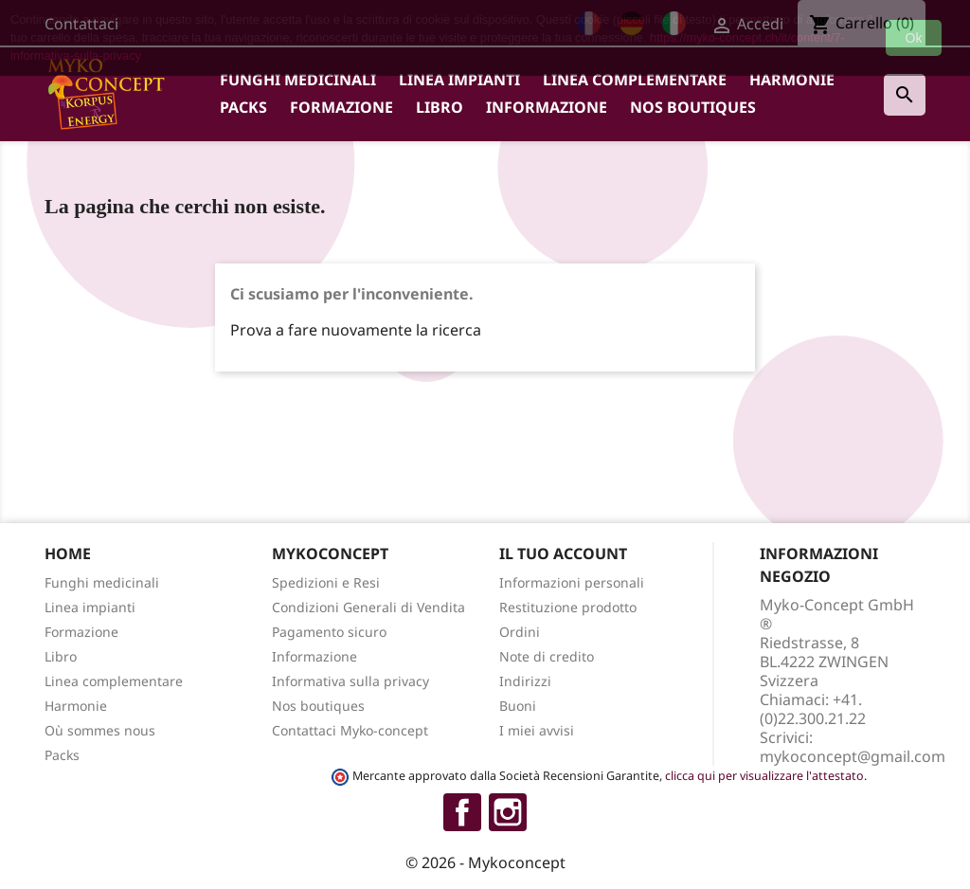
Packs (243, 107)
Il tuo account (563, 553)
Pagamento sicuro (329, 632)
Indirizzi (525, 681)
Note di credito (546, 656)
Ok (914, 37)
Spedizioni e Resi (326, 582)
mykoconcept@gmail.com (852, 756)
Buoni (517, 706)
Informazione (546, 107)
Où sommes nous (100, 730)
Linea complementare (635, 79)
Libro (439, 107)
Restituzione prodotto (568, 607)
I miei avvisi (536, 730)
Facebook (462, 812)
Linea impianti (459, 79)
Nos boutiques (693, 107)
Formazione (341, 107)
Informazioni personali (571, 582)
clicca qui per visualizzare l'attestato (764, 776)
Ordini (519, 632)
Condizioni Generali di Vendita (368, 607)
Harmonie (792, 79)
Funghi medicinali (298, 79)
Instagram (508, 812)
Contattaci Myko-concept (350, 730)
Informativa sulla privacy (350, 681)
